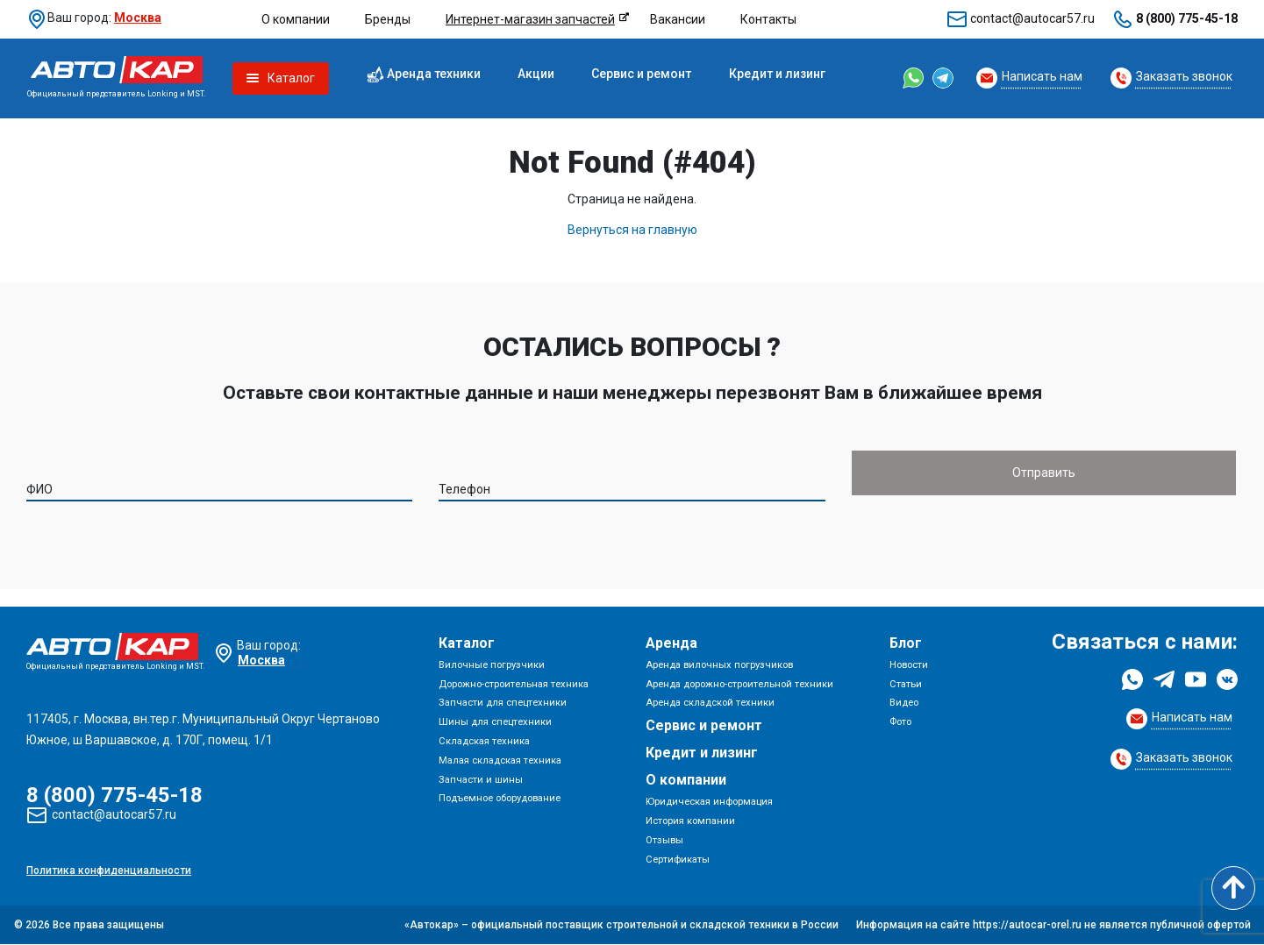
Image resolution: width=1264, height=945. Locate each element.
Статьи (905, 684)
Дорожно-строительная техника (514, 684)
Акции (536, 74)
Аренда (671, 643)
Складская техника (484, 741)
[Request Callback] (1029, 78)
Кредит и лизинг (777, 74)
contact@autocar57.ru (1032, 18)
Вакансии (677, 19)
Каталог (467, 643)
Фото (900, 722)
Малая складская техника (500, 760)
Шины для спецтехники (495, 722)
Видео (903, 703)
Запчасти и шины (481, 779)
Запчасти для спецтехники (503, 703)
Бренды (388, 19)
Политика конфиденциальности (108, 871)
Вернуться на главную (632, 230)
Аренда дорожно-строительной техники (739, 684)
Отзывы (664, 840)
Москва (137, 18)
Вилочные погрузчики (492, 665)
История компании (690, 821)
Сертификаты (678, 859)
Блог (905, 643)
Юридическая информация (709, 801)
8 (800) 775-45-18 (1187, 18)
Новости (908, 665)
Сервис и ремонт (641, 74)
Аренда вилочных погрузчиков (719, 665)
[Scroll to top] (1233, 888)
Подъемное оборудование (500, 799)
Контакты (768, 19)
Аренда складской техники (710, 703)
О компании (295, 19)
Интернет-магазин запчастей (530, 19)
